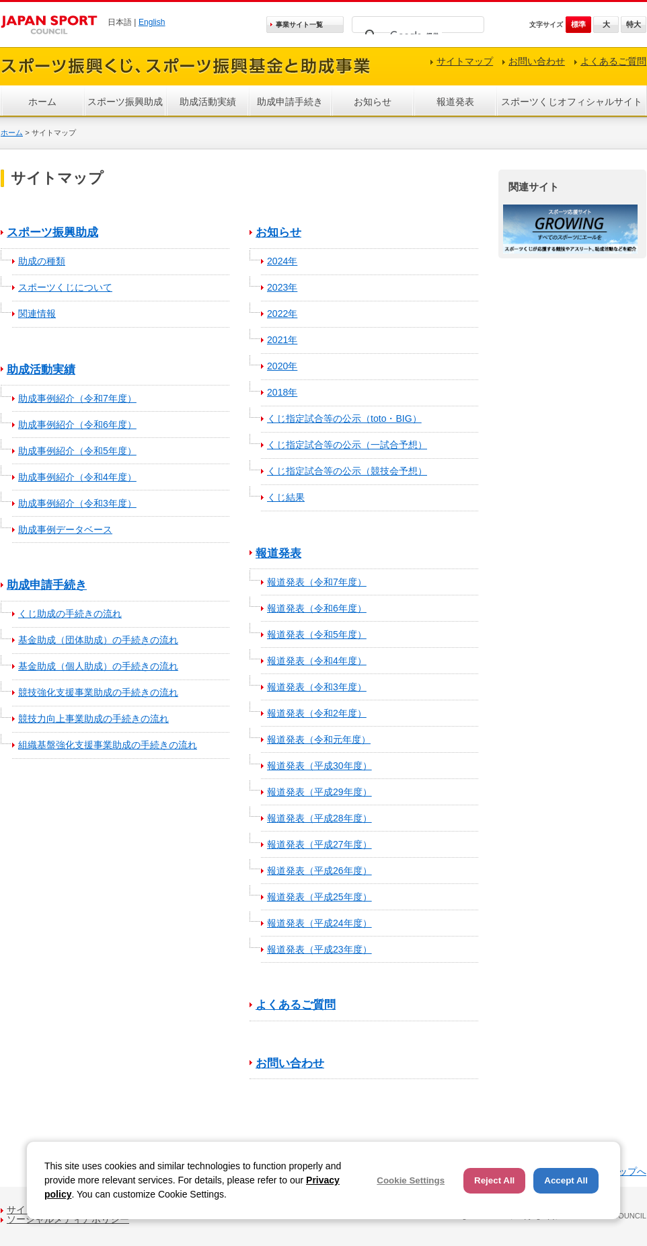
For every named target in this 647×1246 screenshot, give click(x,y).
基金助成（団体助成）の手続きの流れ (98, 639)
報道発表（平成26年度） (319, 870)
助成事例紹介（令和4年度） (77, 477)
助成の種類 (41, 261)
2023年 (282, 287)
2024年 (282, 261)
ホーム (42, 101)
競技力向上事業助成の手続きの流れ (93, 718)
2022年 (282, 313)
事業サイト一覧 (299, 24)
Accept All (566, 1180)
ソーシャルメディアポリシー (68, 1219)
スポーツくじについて (65, 287)
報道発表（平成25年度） (319, 896)
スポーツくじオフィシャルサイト (571, 101)
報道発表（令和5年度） (317, 634)
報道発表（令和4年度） (317, 660)
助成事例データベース (65, 529)
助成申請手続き (290, 101)
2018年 (282, 392)
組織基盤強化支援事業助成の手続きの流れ (107, 744)
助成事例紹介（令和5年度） (77, 450)
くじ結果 (286, 497)
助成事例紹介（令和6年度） (77, 424)
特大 (633, 24)
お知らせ (372, 101)
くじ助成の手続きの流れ (70, 613)
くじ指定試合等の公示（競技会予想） (347, 471)
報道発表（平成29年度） (319, 791)
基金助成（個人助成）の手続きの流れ (98, 666)
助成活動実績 (208, 101)
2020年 (282, 366)
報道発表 (455, 101)
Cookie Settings (411, 1180)
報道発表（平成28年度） (319, 818)
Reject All (494, 1180)
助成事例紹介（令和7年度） (77, 398)
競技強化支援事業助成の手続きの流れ (98, 692)
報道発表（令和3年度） (317, 687)
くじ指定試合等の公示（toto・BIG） (344, 418)
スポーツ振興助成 (125, 101)
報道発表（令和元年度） (319, 739)
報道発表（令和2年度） (317, 713)
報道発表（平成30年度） (319, 765)
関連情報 (37, 313)
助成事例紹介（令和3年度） (77, 503)
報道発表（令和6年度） (317, 608)
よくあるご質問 (613, 61)
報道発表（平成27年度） (319, 844)
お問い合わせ (536, 61)
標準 (578, 24)
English (152, 22)
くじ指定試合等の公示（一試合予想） (347, 444)
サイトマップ (464, 61)
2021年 (282, 339)
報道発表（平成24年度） (319, 923)
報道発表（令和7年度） (317, 582)
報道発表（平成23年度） (319, 949)
